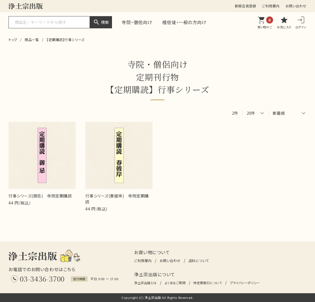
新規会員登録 (245, 5)
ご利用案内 (271, 5)
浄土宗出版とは (145, 282)
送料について (199, 260)
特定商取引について (207, 282)
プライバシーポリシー (245, 282)
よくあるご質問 (175, 282)
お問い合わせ (296, 5)
